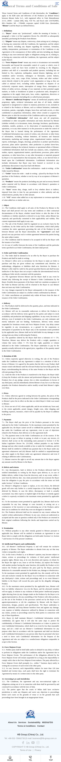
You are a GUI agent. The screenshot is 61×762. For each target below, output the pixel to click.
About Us (12, 722)
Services (22, 722)
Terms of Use (25, 750)
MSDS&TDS (47, 722)
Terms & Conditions (26, 726)
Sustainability (34, 722)
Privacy (38, 750)
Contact (40, 726)
